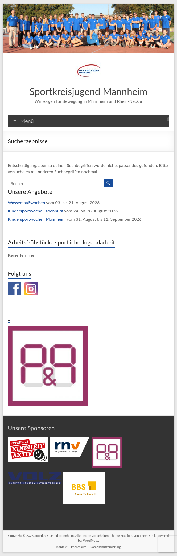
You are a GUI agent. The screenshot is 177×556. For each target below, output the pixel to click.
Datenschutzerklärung (105, 547)
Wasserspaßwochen (27, 202)
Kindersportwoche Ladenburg (35, 211)
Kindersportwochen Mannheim (37, 219)
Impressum (78, 547)
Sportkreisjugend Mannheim (88, 91)
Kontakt (61, 547)
